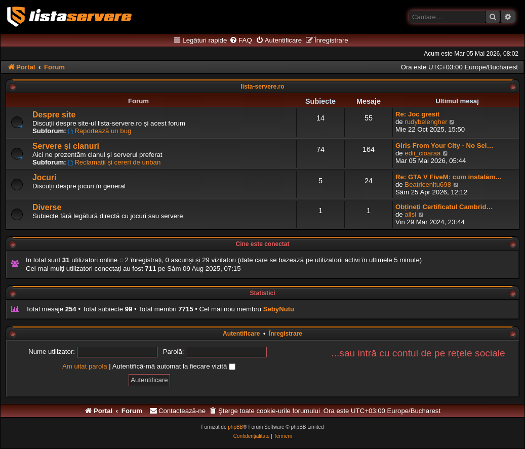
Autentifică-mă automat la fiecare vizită (173, 366)
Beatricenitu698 (428, 184)
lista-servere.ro (262, 86)
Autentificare (241, 333)
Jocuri (44, 177)
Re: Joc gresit (417, 114)
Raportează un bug (99, 131)
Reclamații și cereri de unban (114, 162)
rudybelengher (426, 122)
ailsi (410, 214)
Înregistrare (285, 333)
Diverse (46, 207)
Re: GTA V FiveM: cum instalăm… (448, 177)
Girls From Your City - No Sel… (444, 145)
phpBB (235, 427)
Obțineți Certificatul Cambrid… (444, 207)
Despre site (53, 114)
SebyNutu (279, 309)
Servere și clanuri (65, 146)
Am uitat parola (84, 366)
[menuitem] (240, 40)
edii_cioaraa (422, 153)
